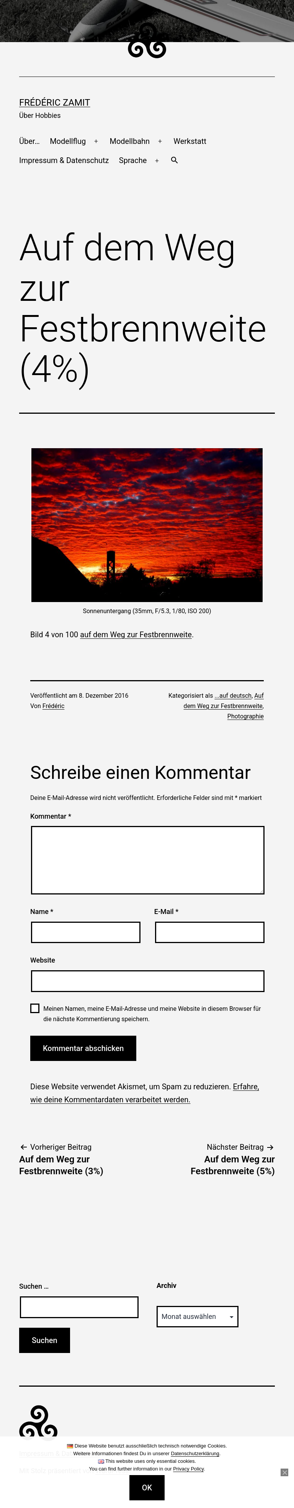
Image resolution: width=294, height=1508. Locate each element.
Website (42, 960)
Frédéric (53, 706)
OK (147, 1487)
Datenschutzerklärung (195, 1453)
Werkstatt (189, 141)
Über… (29, 141)
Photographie (245, 716)
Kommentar (50, 816)
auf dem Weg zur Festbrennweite (136, 634)
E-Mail (166, 911)
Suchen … (34, 1286)
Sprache (133, 160)
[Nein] (284, 1472)
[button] (174, 160)
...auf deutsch (233, 695)
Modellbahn (129, 141)
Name (41, 911)
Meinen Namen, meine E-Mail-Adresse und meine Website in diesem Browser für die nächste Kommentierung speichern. (152, 1014)
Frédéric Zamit (54, 102)
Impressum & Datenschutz (64, 160)
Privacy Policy (188, 1469)
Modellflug (68, 141)
